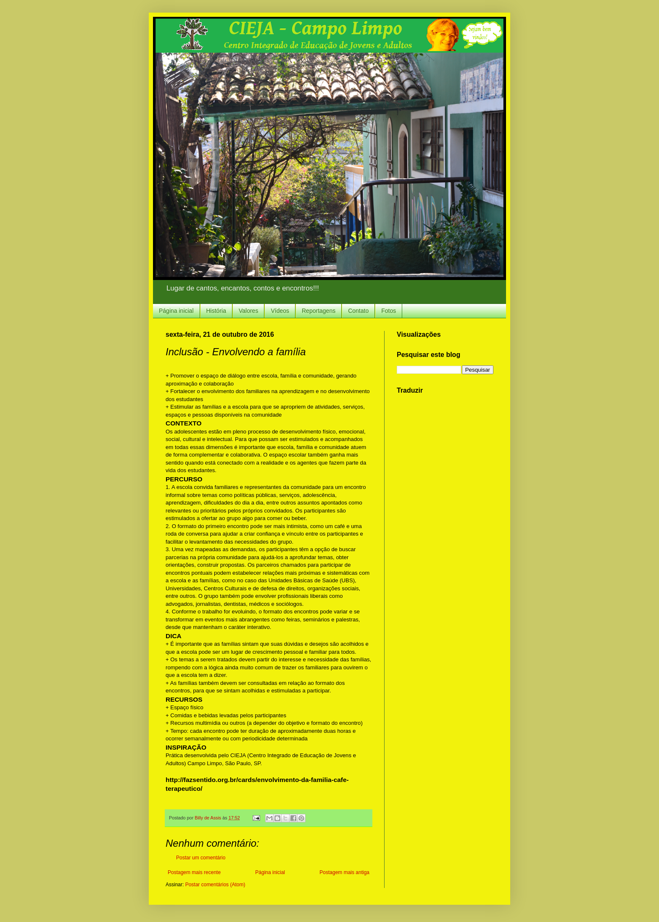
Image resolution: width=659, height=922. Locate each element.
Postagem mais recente (194, 872)
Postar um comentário (200, 858)
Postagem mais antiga (344, 872)
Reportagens (318, 310)
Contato (358, 310)
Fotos (388, 310)
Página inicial (176, 310)
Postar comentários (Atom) (215, 885)
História (216, 310)
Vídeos (280, 310)
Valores (248, 310)
